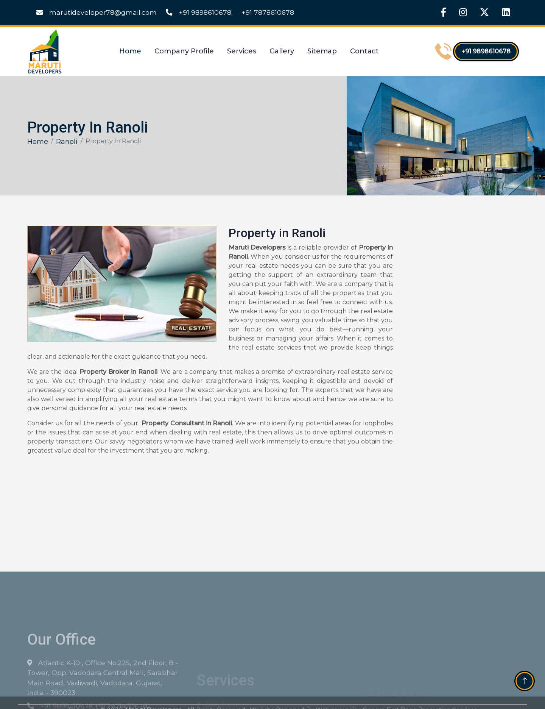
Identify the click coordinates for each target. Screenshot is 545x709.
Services (241, 51)
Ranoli (67, 141)
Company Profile (184, 51)
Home (130, 51)
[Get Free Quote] (459, 348)
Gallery (281, 51)
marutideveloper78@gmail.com (96, 12)
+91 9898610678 (198, 12)
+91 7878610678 (267, 12)
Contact (364, 51)
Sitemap (322, 51)
